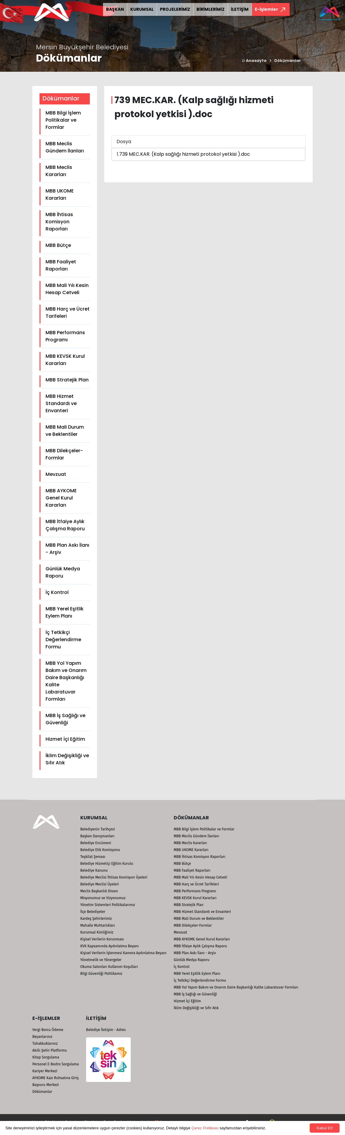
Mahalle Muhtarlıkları (97, 925)
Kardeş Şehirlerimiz (96, 918)
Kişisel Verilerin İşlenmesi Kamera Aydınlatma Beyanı (123, 953)
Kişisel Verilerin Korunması (102, 939)
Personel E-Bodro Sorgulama (55, 1064)
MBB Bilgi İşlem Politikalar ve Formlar (63, 120)
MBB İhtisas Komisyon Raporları (59, 221)
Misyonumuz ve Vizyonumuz (102, 898)
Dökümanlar (287, 60)
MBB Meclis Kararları (59, 171)
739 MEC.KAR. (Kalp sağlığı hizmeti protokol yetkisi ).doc (184, 154)
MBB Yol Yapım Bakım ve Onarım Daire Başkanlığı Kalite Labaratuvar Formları (66, 681)
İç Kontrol (57, 592)
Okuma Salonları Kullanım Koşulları (109, 967)
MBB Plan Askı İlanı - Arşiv (67, 549)
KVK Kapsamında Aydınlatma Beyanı (109, 946)
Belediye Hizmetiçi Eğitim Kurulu (106, 863)
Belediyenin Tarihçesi (97, 829)
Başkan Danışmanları (97, 836)
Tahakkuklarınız (45, 1043)
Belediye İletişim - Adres (105, 1030)
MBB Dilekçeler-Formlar (64, 454)
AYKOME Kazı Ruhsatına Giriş (55, 1078)
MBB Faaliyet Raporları (61, 265)
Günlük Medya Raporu (63, 572)
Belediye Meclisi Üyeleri (99, 884)
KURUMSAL (142, 9)
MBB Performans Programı (65, 336)
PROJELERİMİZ (175, 9)
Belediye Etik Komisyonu (100, 850)
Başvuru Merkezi (45, 1085)
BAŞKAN (115, 9)
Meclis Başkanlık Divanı (99, 891)
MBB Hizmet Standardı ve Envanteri (61, 403)
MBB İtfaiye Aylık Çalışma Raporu (65, 525)
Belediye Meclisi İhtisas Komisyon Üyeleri (113, 877)
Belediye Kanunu (94, 870)
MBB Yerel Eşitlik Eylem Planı (65, 612)
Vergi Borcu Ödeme (47, 1030)
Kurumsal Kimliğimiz (97, 932)
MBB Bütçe (58, 245)
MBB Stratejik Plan (67, 379)
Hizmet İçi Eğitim (65, 739)
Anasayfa (254, 60)
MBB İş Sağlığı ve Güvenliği (65, 719)
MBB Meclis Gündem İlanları (65, 147)
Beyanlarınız (42, 1037)
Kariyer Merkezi (44, 1071)
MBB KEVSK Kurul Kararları (65, 360)
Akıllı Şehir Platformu (49, 1050)
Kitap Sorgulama (45, 1057)
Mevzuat (56, 474)
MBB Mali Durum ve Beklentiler (65, 431)
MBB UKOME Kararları (60, 194)
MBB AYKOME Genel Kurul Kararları (61, 497)
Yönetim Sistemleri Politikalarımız (107, 905)
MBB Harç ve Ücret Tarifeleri (68, 312)
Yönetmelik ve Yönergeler (101, 960)
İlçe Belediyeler (92, 912)
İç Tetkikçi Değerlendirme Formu (63, 639)
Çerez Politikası (204, 1128)
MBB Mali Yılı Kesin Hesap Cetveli (67, 289)
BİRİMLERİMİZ (210, 9)
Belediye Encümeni (95, 843)
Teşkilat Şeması (92, 857)
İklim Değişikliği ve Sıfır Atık (67, 759)
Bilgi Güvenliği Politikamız (101, 973)
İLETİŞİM (240, 9)
